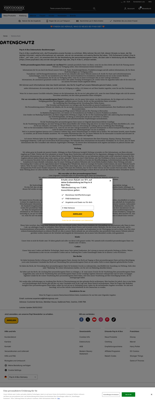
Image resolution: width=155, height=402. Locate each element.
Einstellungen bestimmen (111, 394)
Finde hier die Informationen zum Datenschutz (77, 220)
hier (58, 398)
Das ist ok (128, 394)
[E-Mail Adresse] (77, 208)
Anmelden (77, 214)
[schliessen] (110, 181)
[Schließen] (151, 394)
